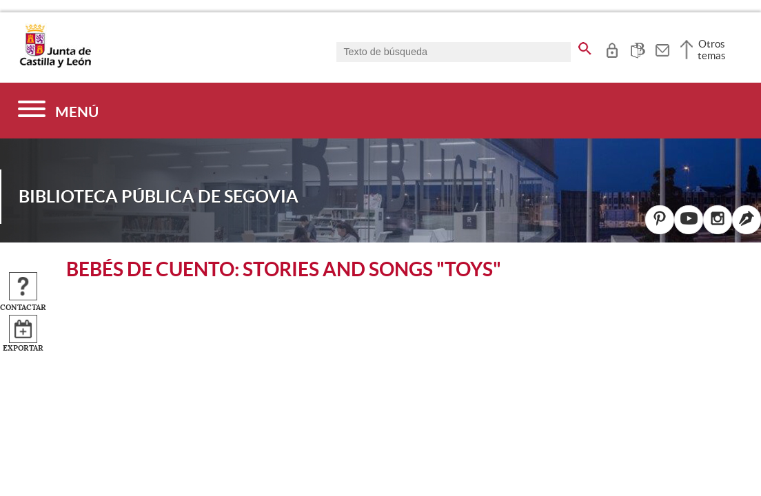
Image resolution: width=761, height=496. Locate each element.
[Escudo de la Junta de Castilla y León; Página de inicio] (55, 65)
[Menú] (58, 110)
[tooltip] (611, 48)
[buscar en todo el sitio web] (584, 46)
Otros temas (712, 49)
